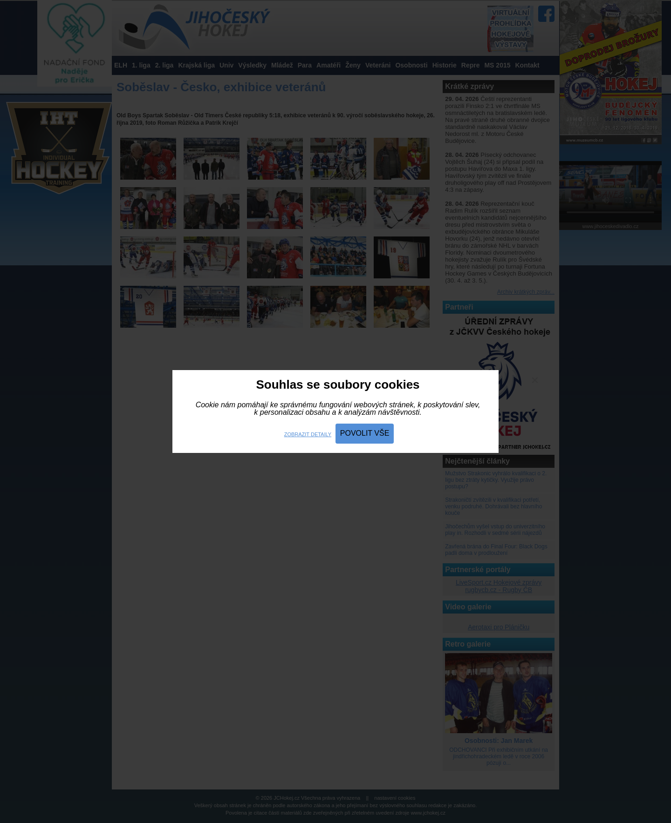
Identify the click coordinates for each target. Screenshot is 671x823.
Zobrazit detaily (307, 434)
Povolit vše (365, 433)
